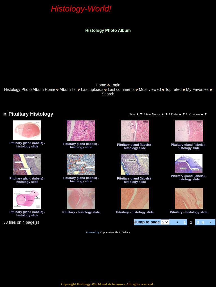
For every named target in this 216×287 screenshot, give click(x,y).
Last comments (121, 89)
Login (115, 85)
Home (101, 85)
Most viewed (150, 89)
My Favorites (197, 89)
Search (108, 94)
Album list (68, 89)
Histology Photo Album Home (29, 89)
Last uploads (92, 89)
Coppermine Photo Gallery (115, 232)
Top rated (173, 89)
